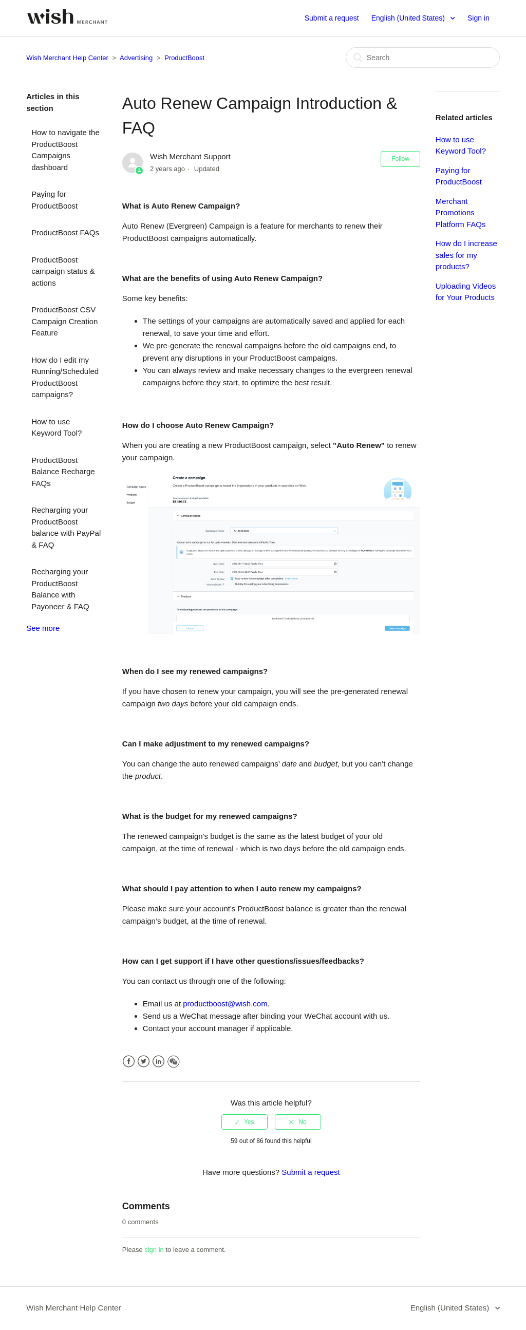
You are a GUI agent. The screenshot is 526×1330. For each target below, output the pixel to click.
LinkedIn (158, 1061)
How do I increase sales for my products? (466, 255)
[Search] (423, 57)
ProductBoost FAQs (65, 232)
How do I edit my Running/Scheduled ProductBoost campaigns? (65, 377)
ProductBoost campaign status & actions (63, 271)
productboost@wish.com (225, 1003)
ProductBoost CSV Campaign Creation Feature (64, 321)
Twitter (143, 1061)
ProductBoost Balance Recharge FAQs (63, 472)
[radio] (244, 1122)
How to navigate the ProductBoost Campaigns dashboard (65, 150)
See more (43, 628)
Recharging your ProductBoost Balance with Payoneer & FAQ (60, 589)
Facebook (128, 1061)
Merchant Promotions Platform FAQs (461, 213)
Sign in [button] (478, 18)
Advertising (136, 58)
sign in (154, 1249)
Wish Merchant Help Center (67, 58)
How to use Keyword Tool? (56, 427)
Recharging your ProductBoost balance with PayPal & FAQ (66, 527)
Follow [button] (400, 158)
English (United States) (409, 18)
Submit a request (332, 18)
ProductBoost (184, 58)
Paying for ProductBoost (54, 200)
